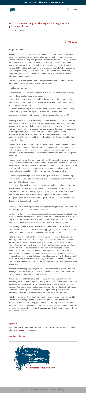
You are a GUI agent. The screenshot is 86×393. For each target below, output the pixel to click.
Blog (22, 30)
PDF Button (71, 41)
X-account (31, 330)
